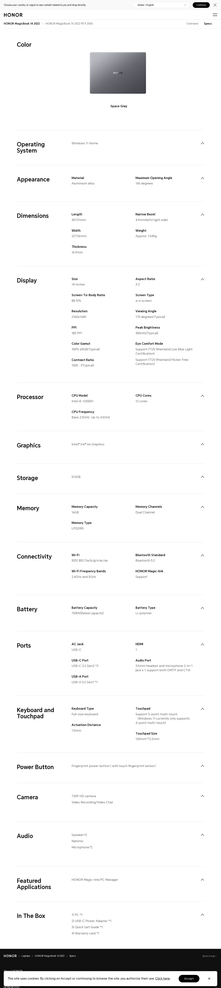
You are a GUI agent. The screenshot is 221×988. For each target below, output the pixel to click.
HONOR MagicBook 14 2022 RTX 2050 (69, 23)
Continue (201, 5)
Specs (208, 23)
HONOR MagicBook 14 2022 (49, 956)
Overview (192, 23)
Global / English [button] (145, 5)
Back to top (209, 956)
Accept (189, 978)
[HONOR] (10, 955)
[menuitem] (202, 143)
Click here (162, 978)
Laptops (26, 956)
